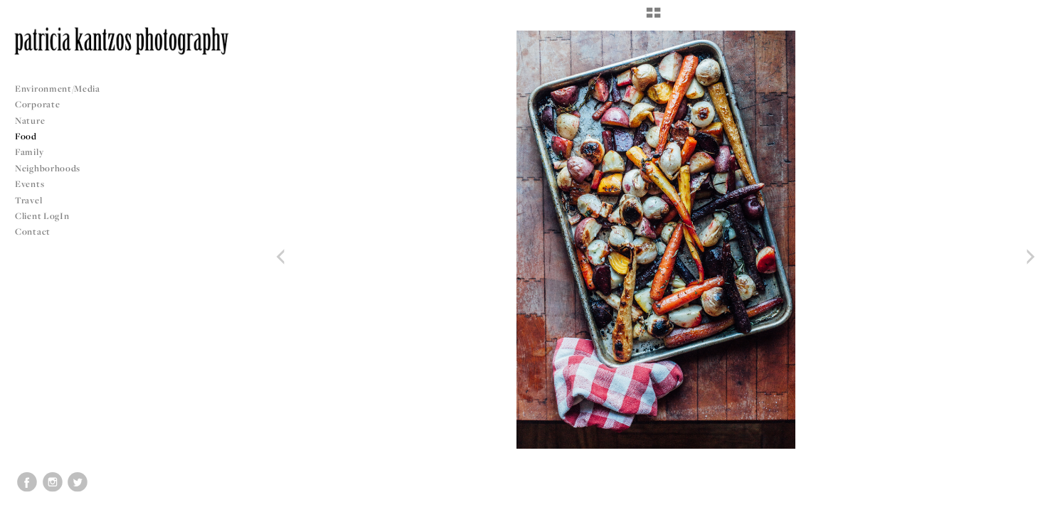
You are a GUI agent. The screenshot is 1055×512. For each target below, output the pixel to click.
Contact (33, 231)
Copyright (1026, 499)
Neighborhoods (53, 168)
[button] (653, 18)
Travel (28, 200)
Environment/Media (57, 88)
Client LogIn (42, 216)
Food (26, 136)
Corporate (37, 104)
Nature (30, 120)
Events (35, 184)
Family (29, 152)
